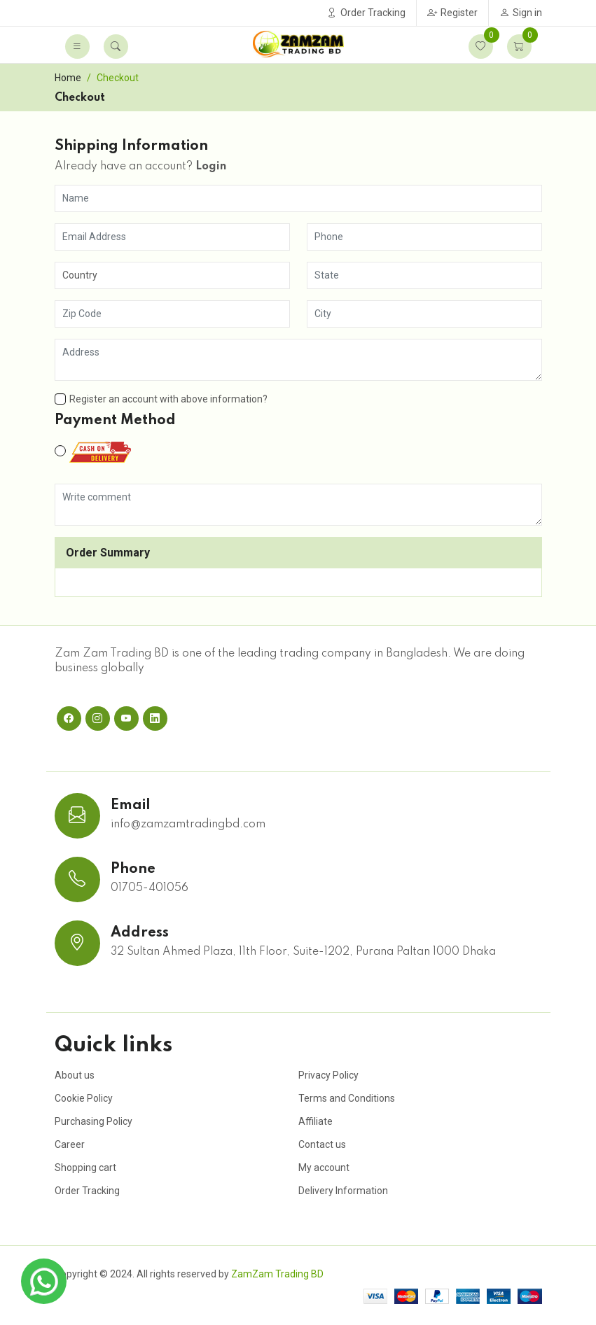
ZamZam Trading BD (277, 1274)
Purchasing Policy (93, 1121)
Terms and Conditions (346, 1098)
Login (210, 166)
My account (323, 1167)
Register (452, 12)
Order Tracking (366, 12)
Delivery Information (343, 1190)
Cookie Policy (84, 1098)
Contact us (322, 1144)
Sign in (520, 12)
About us (75, 1075)
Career (70, 1144)
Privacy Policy (328, 1075)
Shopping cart (85, 1167)
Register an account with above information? (161, 399)
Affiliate (315, 1121)
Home (68, 77)
